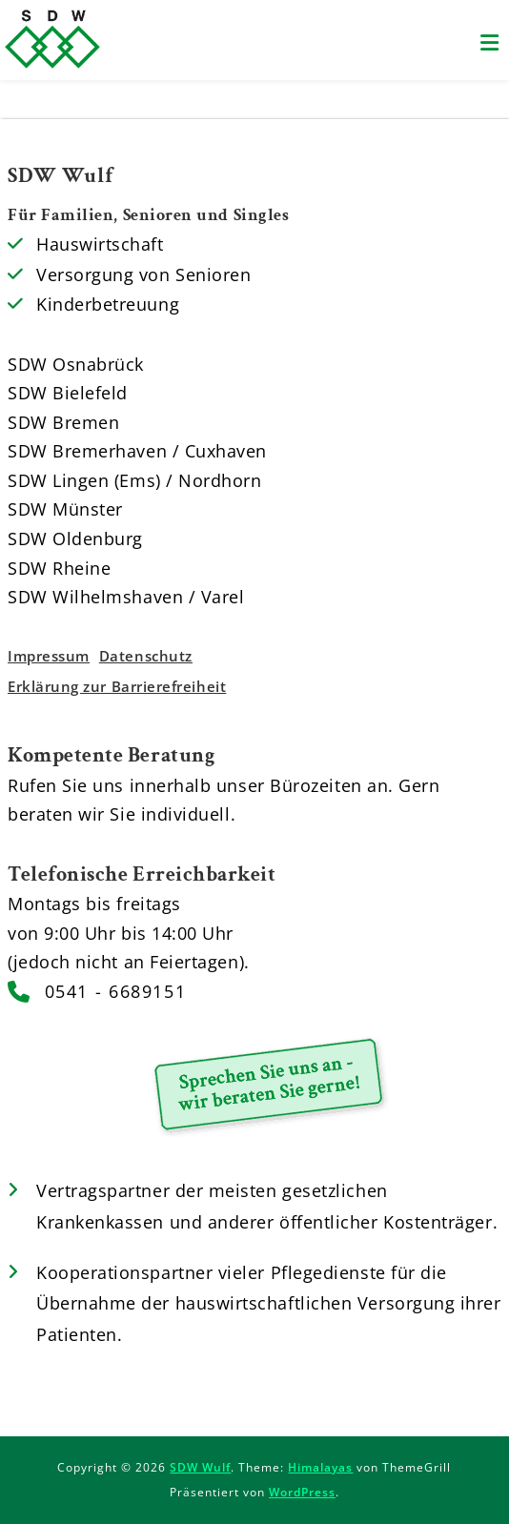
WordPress (302, 1492)
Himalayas (320, 1467)
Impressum (49, 655)
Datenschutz (146, 655)
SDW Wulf (200, 1467)
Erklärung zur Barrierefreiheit (117, 686)
